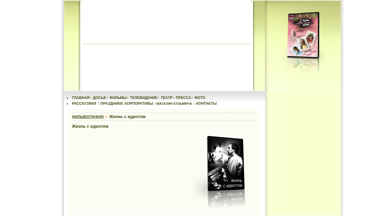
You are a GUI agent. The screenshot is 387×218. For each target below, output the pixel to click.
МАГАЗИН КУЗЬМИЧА (174, 103)
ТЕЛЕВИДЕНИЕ (144, 98)
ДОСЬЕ (99, 98)
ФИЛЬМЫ (117, 98)
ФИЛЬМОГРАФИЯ (88, 117)
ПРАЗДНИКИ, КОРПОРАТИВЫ (126, 103)
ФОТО (199, 98)
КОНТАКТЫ (206, 103)
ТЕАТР (167, 98)
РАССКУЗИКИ (84, 103)
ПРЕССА (183, 98)
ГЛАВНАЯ (80, 98)
